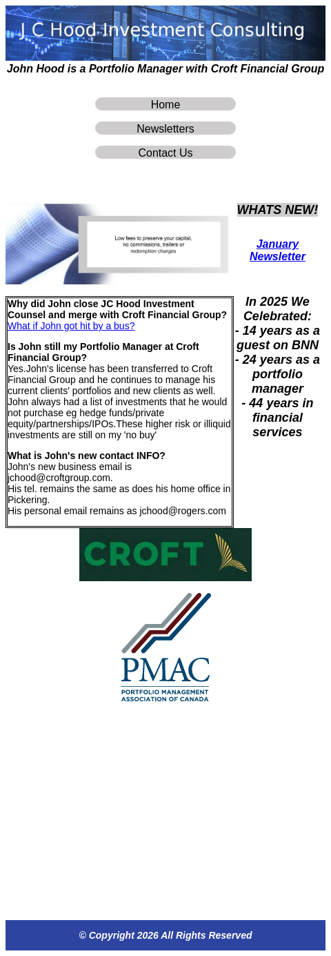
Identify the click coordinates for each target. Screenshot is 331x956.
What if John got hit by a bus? (71, 325)
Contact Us (165, 153)
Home (166, 104)
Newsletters (165, 129)
